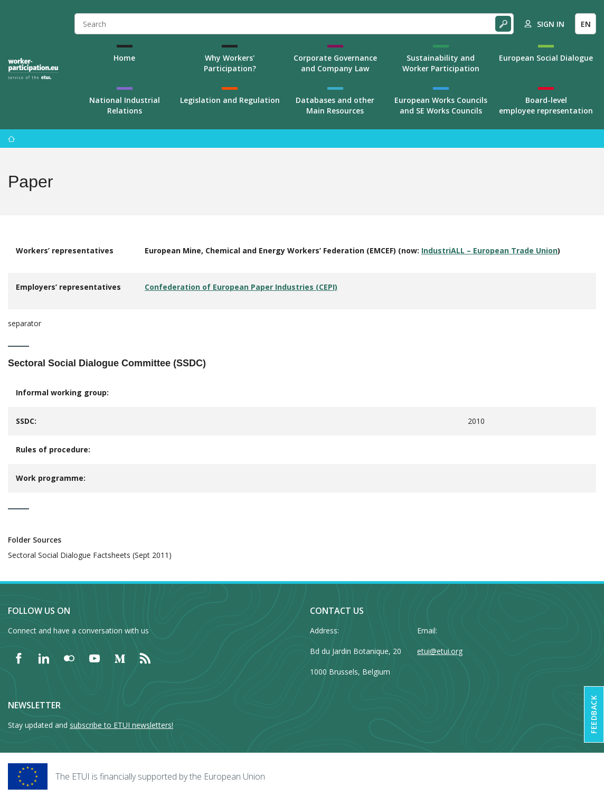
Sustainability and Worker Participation (440, 63)
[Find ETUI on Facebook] (18, 658)
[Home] (33, 68)
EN (586, 24)
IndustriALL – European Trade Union (489, 250)
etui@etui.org (440, 651)
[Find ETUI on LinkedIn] (43, 658)
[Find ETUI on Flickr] (69, 658)
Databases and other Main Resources (335, 105)
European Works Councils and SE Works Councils (440, 105)
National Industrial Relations (124, 105)
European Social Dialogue (546, 58)
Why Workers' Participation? (230, 63)
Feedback (594, 714)
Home (124, 58)
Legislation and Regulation (230, 100)
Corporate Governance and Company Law (335, 63)
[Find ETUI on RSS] (145, 658)
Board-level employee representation (546, 105)
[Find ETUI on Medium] (119, 658)
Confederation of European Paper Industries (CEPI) (241, 287)
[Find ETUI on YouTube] (94, 658)
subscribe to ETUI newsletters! (121, 725)
